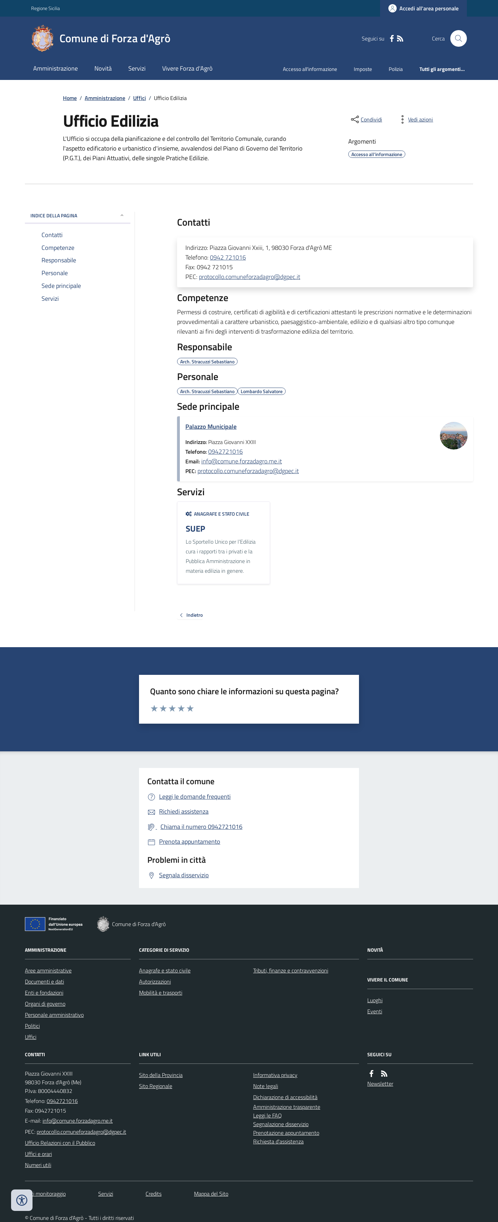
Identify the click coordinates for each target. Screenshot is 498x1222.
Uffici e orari (38, 1154)
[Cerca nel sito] (456, 38)
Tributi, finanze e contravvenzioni (290, 970)
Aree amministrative (48, 970)
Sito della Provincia (161, 1075)
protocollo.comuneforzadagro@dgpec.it (249, 276)
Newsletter (380, 1083)
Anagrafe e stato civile (217, 513)
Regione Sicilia (45, 8)
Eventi (374, 1011)
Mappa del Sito (211, 1193)
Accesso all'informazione (310, 69)
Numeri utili (38, 1165)
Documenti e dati (44, 981)
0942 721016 (228, 257)
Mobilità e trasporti (160, 992)
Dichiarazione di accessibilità (285, 1097)
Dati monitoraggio (45, 1193)
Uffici (139, 98)
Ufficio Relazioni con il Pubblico (60, 1143)
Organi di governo (45, 1003)
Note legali (265, 1086)
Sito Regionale (155, 1086)
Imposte (363, 69)
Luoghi (374, 1000)
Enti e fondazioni (44, 992)
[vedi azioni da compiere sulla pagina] (415, 119)
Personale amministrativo (54, 1015)
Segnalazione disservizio (280, 1124)
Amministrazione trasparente (286, 1107)
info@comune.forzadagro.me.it (241, 461)
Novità (103, 68)
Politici (32, 1026)
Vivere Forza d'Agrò (187, 68)
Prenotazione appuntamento (286, 1133)
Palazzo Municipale (211, 426)
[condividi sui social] (366, 119)
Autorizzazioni (155, 981)
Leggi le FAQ (267, 1115)
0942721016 (225, 451)
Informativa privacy (275, 1075)
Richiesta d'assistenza (278, 1141)
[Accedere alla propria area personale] (423, 8)
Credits (154, 1193)
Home (70, 98)
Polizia (396, 69)
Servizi (137, 68)
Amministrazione (55, 68)
